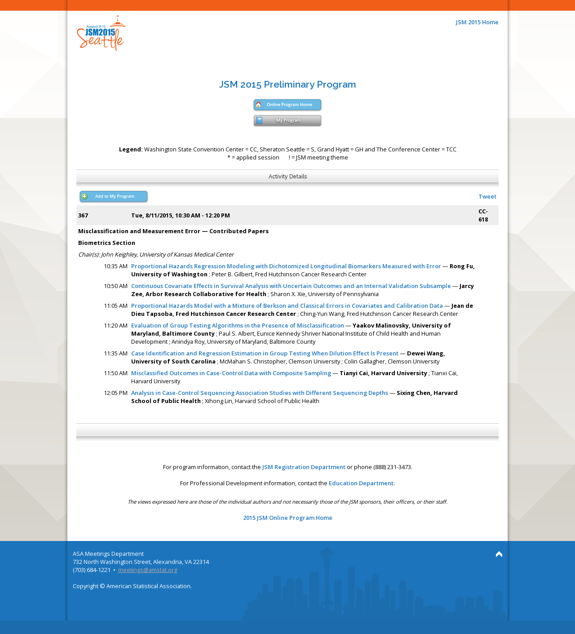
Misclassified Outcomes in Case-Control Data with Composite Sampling (231, 373)
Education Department (361, 483)
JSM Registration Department (303, 467)
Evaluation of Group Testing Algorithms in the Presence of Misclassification (237, 325)
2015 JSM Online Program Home (287, 518)
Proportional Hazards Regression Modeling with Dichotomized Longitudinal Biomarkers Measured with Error (286, 266)
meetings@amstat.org (147, 570)
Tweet (487, 196)
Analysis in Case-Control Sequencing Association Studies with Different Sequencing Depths (259, 393)
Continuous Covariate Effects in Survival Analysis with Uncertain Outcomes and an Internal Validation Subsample (291, 286)
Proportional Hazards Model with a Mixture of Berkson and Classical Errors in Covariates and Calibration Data (287, 305)
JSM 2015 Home (477, 22)
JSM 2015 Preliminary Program (287, 84)
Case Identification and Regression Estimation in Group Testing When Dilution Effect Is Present (264, 353)
